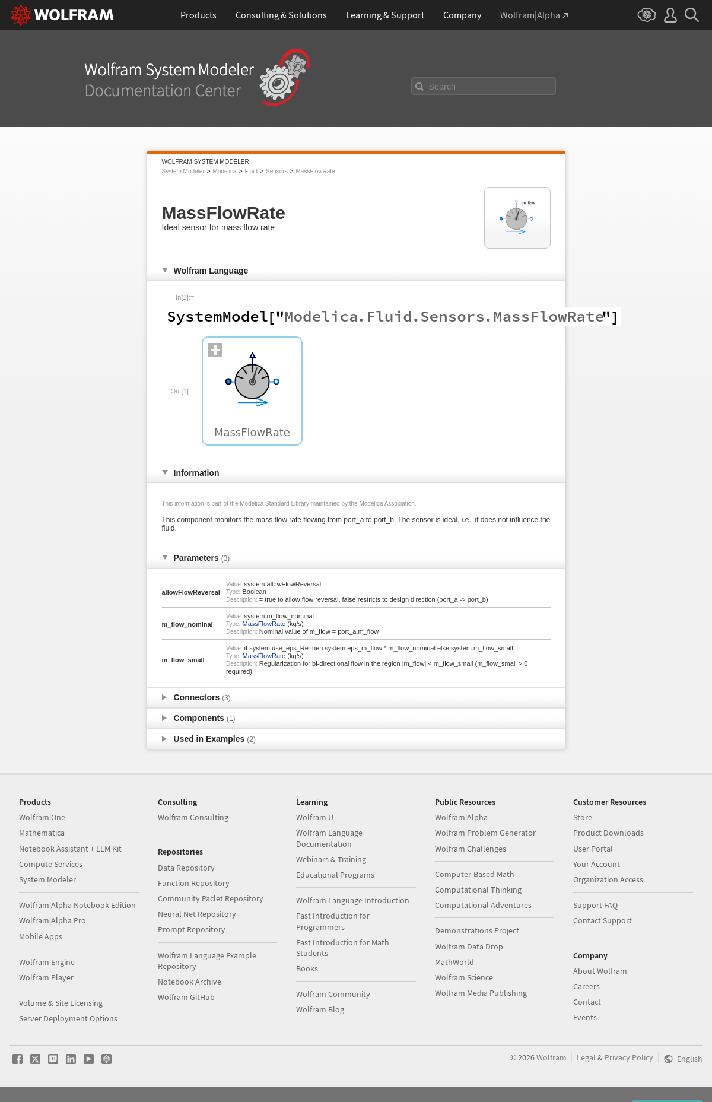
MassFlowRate (315, 171)
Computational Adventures (483, 905)
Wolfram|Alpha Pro (52, 920)
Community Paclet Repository (210, 898)
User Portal (593, 848)
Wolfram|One (42, 817)
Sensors (277, 171)
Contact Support (602, 920)
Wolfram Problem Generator (485, 832)
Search (442, 86)
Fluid (251, 171)
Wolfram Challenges (470, 848)
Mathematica (42, 832)
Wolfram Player (46, 977)
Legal (586, 1057)
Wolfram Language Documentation (329, 838)
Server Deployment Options (68, 1018)
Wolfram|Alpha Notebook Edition (77, 905)
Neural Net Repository (197, 914)
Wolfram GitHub (186, 997)
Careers (586, 986)
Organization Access (608, 879)
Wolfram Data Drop (469, 946)
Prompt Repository (191, 929)
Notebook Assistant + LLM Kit (70, 848)
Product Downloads (608, 832)
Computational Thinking (478, 889)
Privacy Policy (629, 1057)
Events (585, 1017)
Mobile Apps (40, 936)
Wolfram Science (464, 977)
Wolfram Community (333, 994)
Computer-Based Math (474, 874)
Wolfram (551, 1057)
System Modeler (183, 171)
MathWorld (454, 962)
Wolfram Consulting (193, 817)
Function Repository (194, 883)
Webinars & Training (331, 859)
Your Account (596, 864)
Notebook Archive (189, 981)
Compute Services (50, 864)
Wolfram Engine (47, 962)
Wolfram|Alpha (461, 817)
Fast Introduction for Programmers (333, 921)
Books (307, 968)
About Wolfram (600, 971)
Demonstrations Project (477, 930)
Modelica (225, 171)
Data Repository (186, 867)
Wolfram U (314, 817)
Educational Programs (335, 874)
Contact (587, 1001)
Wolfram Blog (320, 1009)
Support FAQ (595, 905)
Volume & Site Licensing (61, 1003)
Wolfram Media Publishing (481, 992)
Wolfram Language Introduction (352, 900)
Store (582, 817)
